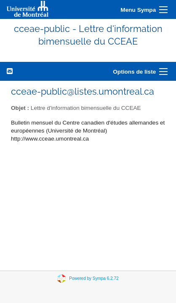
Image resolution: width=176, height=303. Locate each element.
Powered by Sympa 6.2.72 (93, 278)
